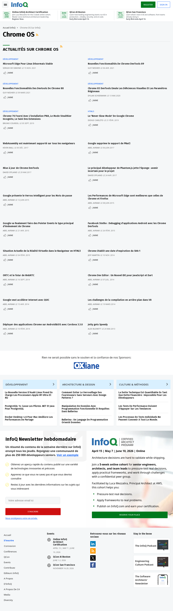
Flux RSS (38, 34)
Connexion (10, 519)
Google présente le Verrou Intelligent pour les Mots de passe (37, 178)
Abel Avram (95, 136)
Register (147, 4)
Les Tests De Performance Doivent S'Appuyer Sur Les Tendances (138, 379)
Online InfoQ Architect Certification (60, 515)
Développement (11, 57)
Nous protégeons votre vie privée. (21, 490)
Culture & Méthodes (134, 356)
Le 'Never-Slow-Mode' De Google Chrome (112, 107)
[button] (31, 484)
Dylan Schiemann (98, 90)
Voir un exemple (67, 427)
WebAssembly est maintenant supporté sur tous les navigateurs (39, 132)
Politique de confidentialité (129, 600)
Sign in (163, 4)
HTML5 (92, 103)
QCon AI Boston (62, 530)
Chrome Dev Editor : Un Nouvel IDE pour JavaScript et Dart (121, 249)
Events (7, 535)
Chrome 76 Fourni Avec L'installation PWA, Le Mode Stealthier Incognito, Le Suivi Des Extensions (37, 109)
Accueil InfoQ (9, 27)
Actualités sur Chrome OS (31, 48)
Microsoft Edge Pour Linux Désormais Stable (28, 61)
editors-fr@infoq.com (89, 594)
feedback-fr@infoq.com (15, 594)
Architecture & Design (79, 356)
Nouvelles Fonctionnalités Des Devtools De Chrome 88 (33, 83)
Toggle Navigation (6, 4)
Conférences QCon (10, 527)
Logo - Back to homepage (20, 4)
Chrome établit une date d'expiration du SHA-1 (115, 227)
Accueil (8, 508)
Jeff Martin (95, 232)
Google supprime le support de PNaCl (110, 132)
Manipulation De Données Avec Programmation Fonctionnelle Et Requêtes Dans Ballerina (86, 380)
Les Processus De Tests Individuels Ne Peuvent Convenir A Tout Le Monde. (140, 390)
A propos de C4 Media (12, 565)
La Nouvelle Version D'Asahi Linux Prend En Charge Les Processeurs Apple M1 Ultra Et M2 (29, 367)
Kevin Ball (8, 136)
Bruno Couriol (11, 115)
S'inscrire (9, 513)
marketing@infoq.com (14, 604)
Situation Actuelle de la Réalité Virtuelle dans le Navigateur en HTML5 (42, 227)
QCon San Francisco (64, 538)
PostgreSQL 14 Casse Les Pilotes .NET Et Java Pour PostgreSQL (30, 379)
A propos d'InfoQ (9, 554)
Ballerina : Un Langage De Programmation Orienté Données (85, 392)
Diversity (8, 573)
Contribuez (10, 540)
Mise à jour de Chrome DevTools (21, 153)
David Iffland (10, 158)
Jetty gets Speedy (99, 292)
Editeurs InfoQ (11, 546)
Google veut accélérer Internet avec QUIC (26, 270)
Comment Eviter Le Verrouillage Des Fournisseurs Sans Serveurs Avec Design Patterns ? (84, 367)
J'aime (11, 70)
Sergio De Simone (12, 66)
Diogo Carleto (97, 112)
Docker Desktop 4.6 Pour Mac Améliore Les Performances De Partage (29, 390)
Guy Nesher (95, 66)
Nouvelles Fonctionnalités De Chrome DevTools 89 (117, 61)
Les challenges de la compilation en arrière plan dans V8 (121, 270)
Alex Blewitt (95, 296)
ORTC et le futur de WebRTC (19, 249)
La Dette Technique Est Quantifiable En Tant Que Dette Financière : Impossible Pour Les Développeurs (143, 367)
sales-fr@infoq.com (50, 594)
